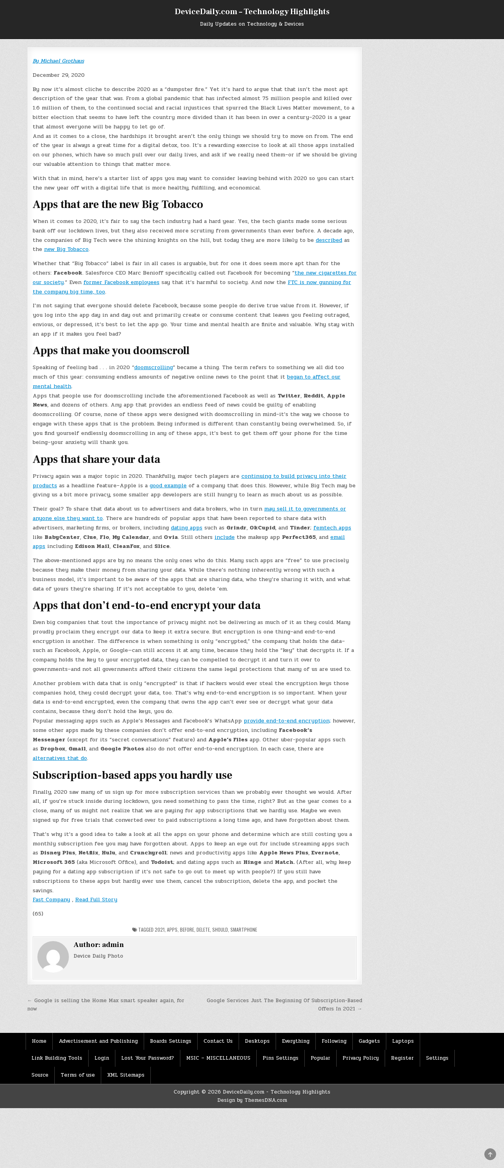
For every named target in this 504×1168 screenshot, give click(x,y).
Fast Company (51, 899)
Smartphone (243, 929)
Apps (172, 929)
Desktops (257, 1041)
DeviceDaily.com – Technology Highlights (252, 12)
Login (101, 1058)
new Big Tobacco (66, 249)
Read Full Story (96, 899)
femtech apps (332, 528)
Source (40, 1075)
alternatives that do (60, 758)
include (225, 537)
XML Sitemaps (126, 1075)
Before (187, 929)
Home (39, 1041)
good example (168, 485)
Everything (295, 1041)
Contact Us (218, 1041)
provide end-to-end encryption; (287, 721)
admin (113, 944)
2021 (160, 929)
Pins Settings (280, 1058)
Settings (437, 1058)
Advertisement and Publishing (98, 1041)
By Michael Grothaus (58, 61)
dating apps (186, 528)
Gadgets (369, 1041)
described (329, 240)
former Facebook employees (121, 282)
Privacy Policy (361, 1058)
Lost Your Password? (147, 1058)
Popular (320, 1058)
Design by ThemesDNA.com (252, 1100)
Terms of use (78, 1075)
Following (334, 1041)
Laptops (403, 1041)
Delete (203, 929)
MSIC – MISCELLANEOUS (218, 1058)
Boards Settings (170, 1041)
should (220, 929)
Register (402, 1058)
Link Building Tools (57, 1058)
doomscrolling (153, 367)
